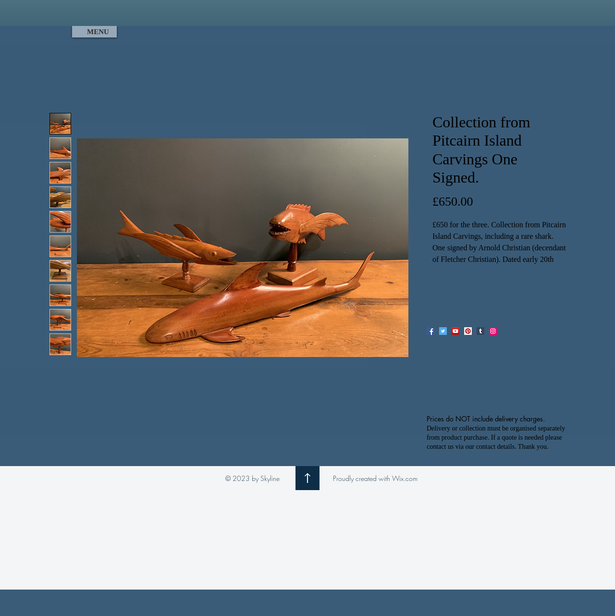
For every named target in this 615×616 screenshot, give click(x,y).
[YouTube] (455, 331)
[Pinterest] (468, 331)
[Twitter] (443, 331)
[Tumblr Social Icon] (480, 331)
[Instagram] (493, 331)
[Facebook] (430, 331)
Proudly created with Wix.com (375, 478)
